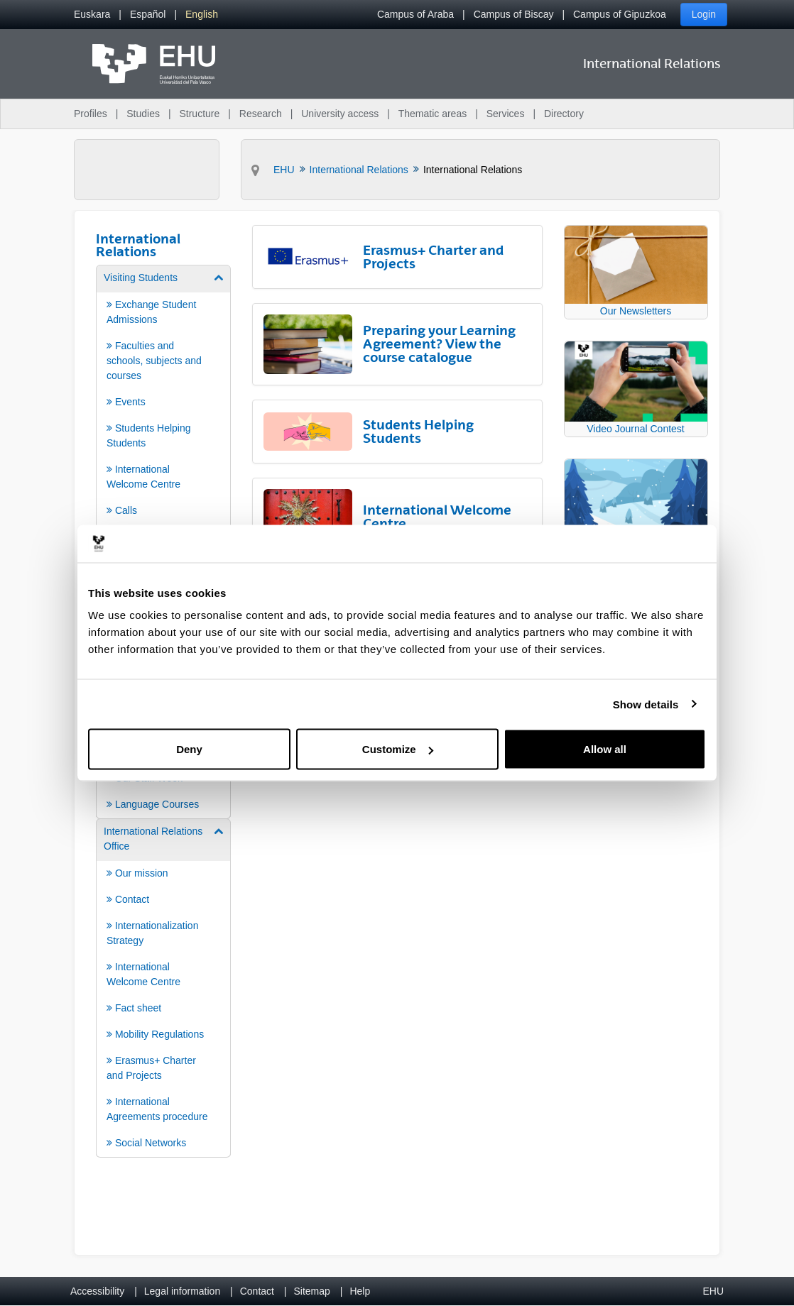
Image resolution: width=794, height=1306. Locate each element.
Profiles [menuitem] (90, 113)
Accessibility (97, 1291)
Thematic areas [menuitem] (432, 113)
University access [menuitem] (340, 113)
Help (359, 1291)
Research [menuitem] (260, 113)
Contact (257, 1291)
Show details (646, 704)
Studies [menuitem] (143, 113)
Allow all (604, 749)
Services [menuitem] (505, 113)
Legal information (182, 1291)
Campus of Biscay (514, 14)
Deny (189, 749)
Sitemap (312, 1291)
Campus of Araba (415, 14)
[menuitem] (92, 14)
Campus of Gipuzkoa (619, 14)
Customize (397, 749)
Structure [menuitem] (199, 113)
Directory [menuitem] (564, 113)
